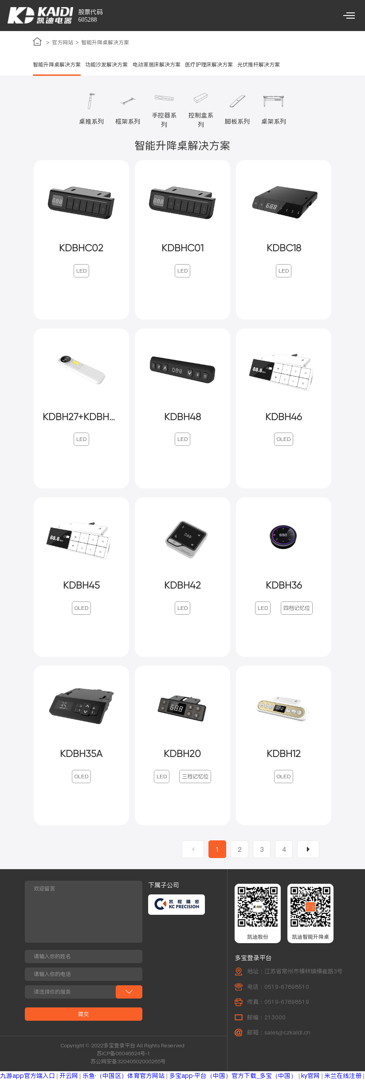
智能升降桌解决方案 (105, 42)
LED (81, 271)
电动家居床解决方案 (157, 64)
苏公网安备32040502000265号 (128, 1061)
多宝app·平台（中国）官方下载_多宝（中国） (233, 1076)
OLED (283, 439)
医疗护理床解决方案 (209, 64)
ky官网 (310, 1076)
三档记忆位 (195, 776)
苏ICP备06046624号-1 (123, 1053)
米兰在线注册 (342, 1076)
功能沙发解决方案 (106, 64)
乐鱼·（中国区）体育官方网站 (123, 1076)
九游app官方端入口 (27, 1076)
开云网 (68, 1076)
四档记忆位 (296, 608)
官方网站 (62, 42)
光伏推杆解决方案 (258, 64)
